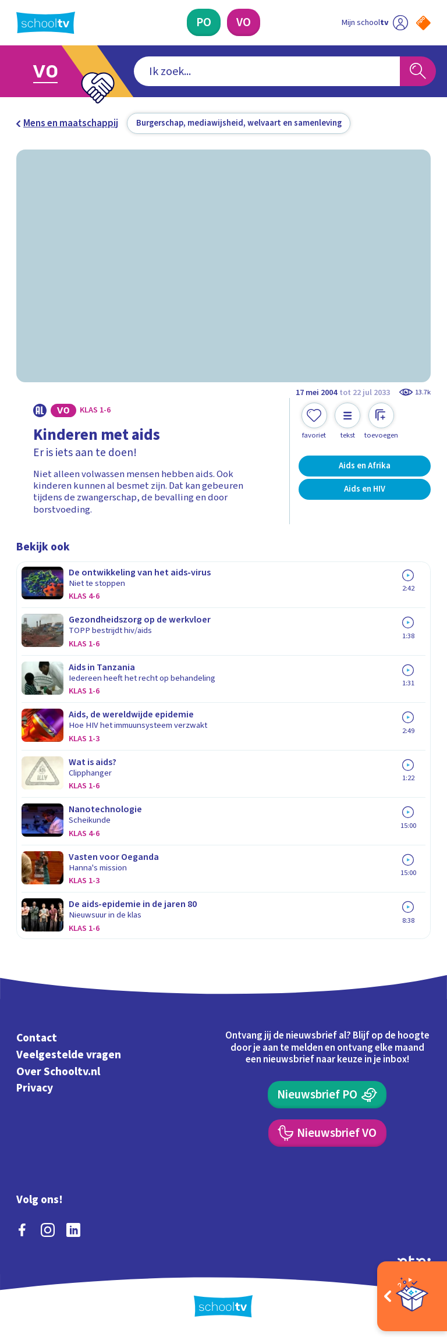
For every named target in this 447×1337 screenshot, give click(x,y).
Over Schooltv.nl (58, 1072)
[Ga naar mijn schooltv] (375, 22)
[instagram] (48, 1230)
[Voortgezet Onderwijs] (243, 22)
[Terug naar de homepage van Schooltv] (45, 23)
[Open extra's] (412, 1296)
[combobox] (267, 71)
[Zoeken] (418, 71)
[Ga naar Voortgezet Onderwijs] (53, 71)
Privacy (34, 1088)
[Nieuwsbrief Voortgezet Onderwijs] (327, 1133)
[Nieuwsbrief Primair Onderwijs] (327, 1094)
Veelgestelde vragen (68, 1055)
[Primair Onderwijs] (204, 22)
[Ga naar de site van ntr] (414, 1260)
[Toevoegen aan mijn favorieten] (314, 421)
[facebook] (22, 1230)
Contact (36, 1038)
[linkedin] (73, 1230)
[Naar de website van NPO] (423, 23)
